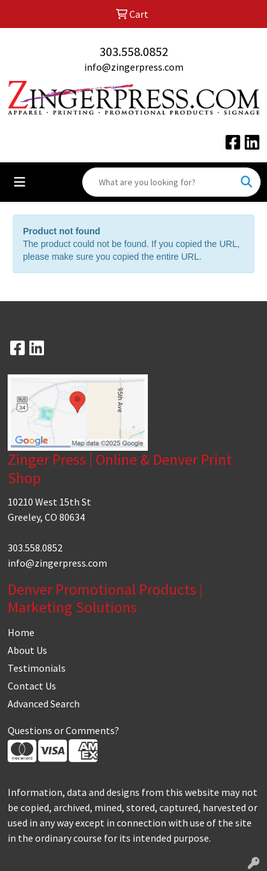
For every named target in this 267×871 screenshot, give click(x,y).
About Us (27, 650)
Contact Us (32, 685)
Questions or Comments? (63, 730)
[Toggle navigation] (19, 182)
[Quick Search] (158, 182)
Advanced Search (44, 703)
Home (21, 632)
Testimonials (37, 668)
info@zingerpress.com (134, 66)
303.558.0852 (133, 51)
